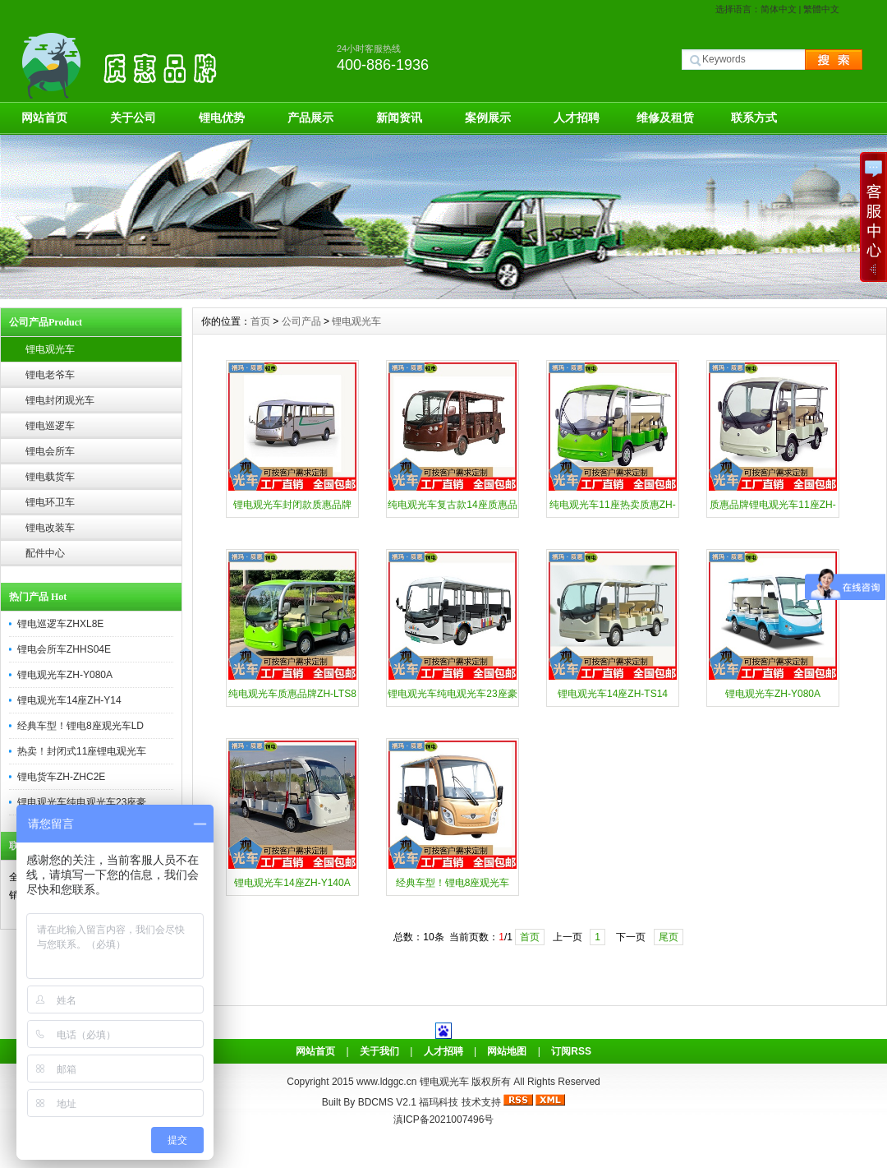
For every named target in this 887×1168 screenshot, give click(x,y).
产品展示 (310, 117)
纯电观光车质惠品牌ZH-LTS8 (292, 693)
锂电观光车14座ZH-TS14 (613, 693)
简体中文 (779, 9)
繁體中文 (821, 9)
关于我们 (379, 1051)
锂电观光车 (50, 349)
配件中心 (45, 553)
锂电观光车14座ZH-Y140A (292, 883)
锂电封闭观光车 (59, 400)
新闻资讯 (399, 117)
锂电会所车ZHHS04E (64, 649)
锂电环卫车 (50, 502)
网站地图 (506, 1051)
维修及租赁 (665, 117)
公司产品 (301, 321)
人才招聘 (577, 117)
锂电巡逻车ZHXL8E (60, 624)
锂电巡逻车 (50, 426)
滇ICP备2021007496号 (443, 1119)
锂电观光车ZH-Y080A (65, 675)
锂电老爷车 (50, 375)
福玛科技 (438, 1102)
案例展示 (488, 117)
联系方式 (754, 117)
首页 (260, 321)
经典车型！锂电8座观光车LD (80, 726)
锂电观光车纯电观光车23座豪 (81, 802)
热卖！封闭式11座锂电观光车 (81, 751)
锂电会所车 (50, 451)
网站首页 (44, 117)
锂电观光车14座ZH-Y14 (69, 700)
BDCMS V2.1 (387, 1102)
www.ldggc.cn (388, 1081)
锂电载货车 (50, 476)
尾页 (668, 937)
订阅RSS (571, 1051)
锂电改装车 (50, 527)
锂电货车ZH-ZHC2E (61, 777)
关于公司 (133, 117)
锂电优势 (222, 117)
